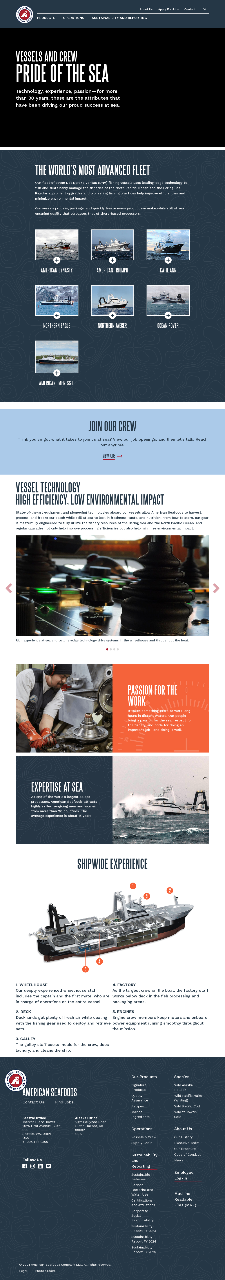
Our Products (144, 1076)
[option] (112, 589)
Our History (183, 1137)
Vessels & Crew (143, 1137)
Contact (190, 9)
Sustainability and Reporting (119, 18)
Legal (23, 1271)
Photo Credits (45, 1271)
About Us (146, 9)
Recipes (137, 1106)
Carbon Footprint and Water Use (142, 1189)
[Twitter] (48, 1166)
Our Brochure (185, 1149)
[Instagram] (32, 1166)
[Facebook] (24, 1166)
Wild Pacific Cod (187, 1106)
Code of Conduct (187, 1155)
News (178, 1160)
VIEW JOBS (109, 455)
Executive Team (186, 1143)
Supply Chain (141, 1143)
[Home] (24, 14)
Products (46, 18)
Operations (73, 18)
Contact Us (33, 1102)
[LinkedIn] (40, 1166)
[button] (9, 593)
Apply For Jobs (168, 9)
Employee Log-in (184, 1175)
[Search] (204, 9)
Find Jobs (64, 1102)
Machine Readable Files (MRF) (185, 1199)
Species (181, 1076)
